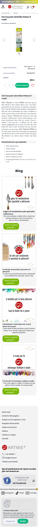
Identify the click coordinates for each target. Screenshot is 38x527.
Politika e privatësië (10, 462)
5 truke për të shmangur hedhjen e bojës (18, 381)
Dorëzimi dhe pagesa (10, 416)
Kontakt (5, 439)
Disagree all (10, 521)
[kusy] (9, 85)
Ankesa (5, 431)
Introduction (6, 13)
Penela (15, 13)
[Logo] (15, 7)
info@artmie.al (11, 458)
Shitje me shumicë (9, 427)
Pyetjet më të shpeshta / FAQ (13, 420)
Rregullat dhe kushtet (10, 423)
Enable (23, 521)
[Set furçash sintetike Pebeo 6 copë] (19, 40)
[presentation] (4, 40)
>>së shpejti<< (10, 454)
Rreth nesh (6, 412)
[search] (28, 7)
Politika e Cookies (9, 435)
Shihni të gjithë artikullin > (11, 226)
